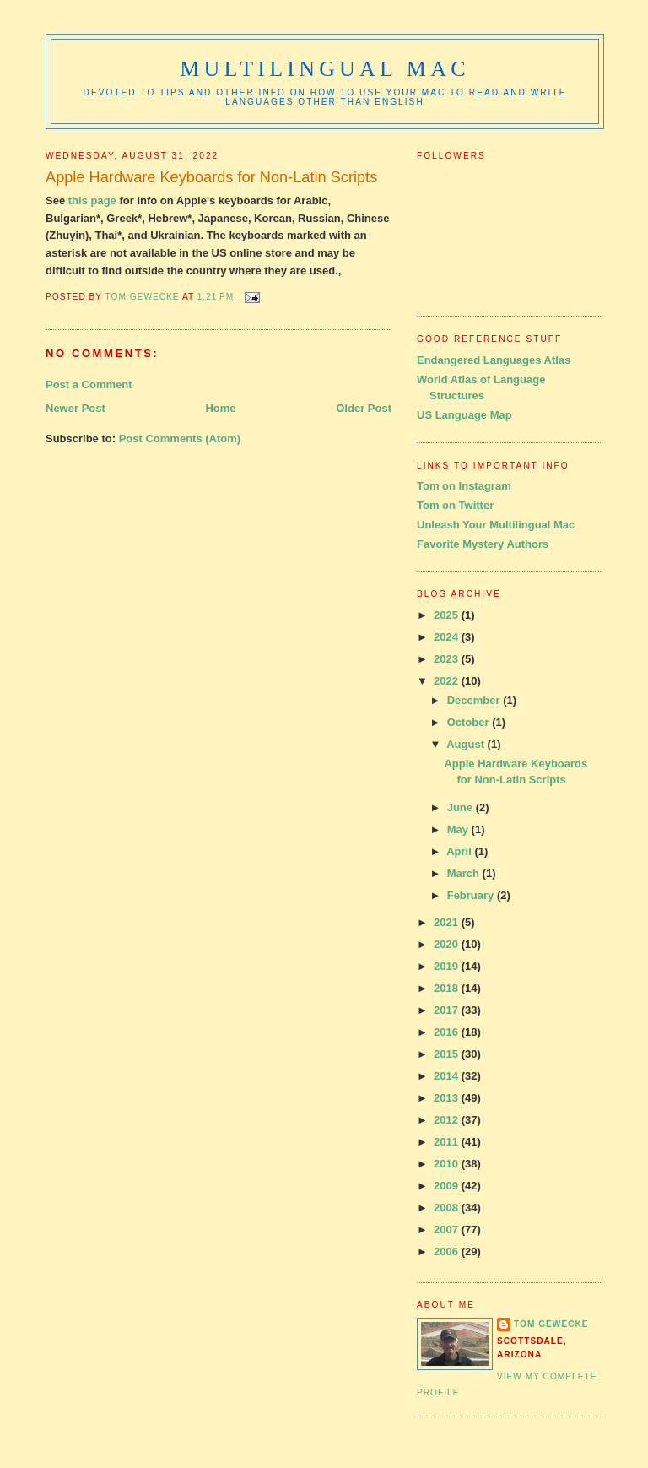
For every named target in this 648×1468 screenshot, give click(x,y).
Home (220, 408)
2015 (448, 1054)
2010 (448, 1163)
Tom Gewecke (551, 1324)
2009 (448, 1185)
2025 (448, 615)
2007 (448, 1229)
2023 (448, 659)
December (475, 700)
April (460, 851)
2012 (448, 1119)
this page (92, 200)
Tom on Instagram (464, 485)
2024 (448, 637)
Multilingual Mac (324, 69)
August (466, 744)
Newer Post (75, 408)
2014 (448, 1076)
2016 (448, 1032)
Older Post (364, 408)
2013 (448, 1098)
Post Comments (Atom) (179, 438)
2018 (448, 988)
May (459, 829)
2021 (448, 922)
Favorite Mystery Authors (482, 544)
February (472, 895)
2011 (448, 1141)
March (465, 873)
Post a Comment (89, 384)
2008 (448, 1207)
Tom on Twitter (455, 505)
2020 (448, 944)
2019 (448, 966)
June (461, 807)
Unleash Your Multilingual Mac (496, 524)
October (469, 722)
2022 (448, 680)
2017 (448, 1010)
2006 (448, 1251)
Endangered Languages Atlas (493, 360)
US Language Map (464, 415)
